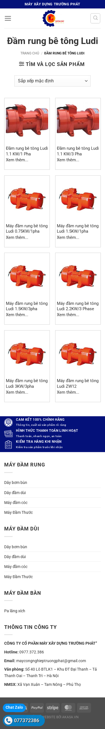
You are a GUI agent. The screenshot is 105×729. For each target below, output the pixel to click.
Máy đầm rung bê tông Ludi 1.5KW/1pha (78, 228)
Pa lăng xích (14, 611)
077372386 (26, 720)
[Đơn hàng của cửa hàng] (52, 81)
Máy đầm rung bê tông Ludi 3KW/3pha (27, 383)
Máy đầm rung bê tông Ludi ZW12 (78, 383)
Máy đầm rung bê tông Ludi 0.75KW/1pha (27, 228)
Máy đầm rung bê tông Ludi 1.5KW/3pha (27, 306)
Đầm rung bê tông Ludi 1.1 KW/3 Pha (78, 151)
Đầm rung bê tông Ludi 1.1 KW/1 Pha (27, 151)
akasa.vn (70, 717)
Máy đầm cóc (15, 502)
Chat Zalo (14, 707)
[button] (8, 18)
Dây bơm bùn (15, 482)
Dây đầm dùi (15, 492)
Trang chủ (29, 53)
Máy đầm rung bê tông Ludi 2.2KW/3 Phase (78, 306)
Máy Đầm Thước (18, 512)
